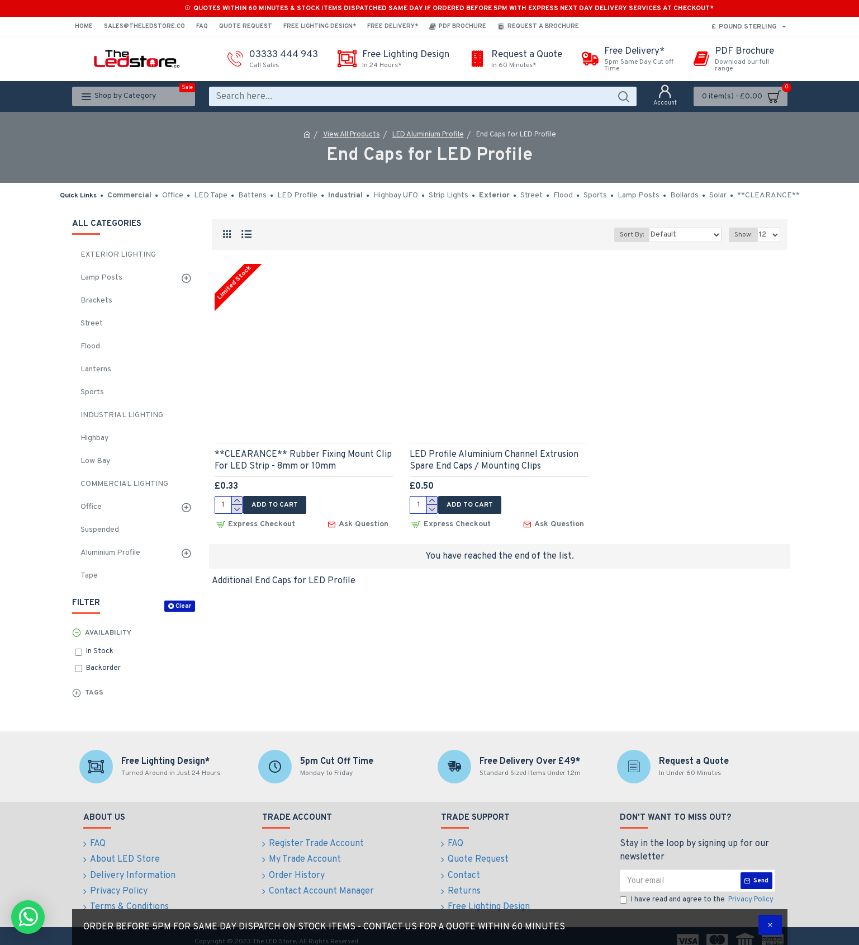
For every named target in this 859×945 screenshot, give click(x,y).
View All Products (351, 134)
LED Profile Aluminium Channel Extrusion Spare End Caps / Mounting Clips (494, 460)
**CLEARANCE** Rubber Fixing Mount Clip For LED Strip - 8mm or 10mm (303, 460)
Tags (94, 692)
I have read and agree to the (697, 900)
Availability (108, 633)
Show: (744, 234)
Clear (183, 606)
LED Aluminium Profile (428, 134)
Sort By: (639, 234)
